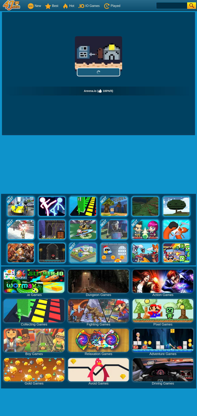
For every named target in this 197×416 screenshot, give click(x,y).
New (34, 5)
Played (112, 5)
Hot (68, 5)
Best (51, 5)
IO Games (89, 5)
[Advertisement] (98, 164)
